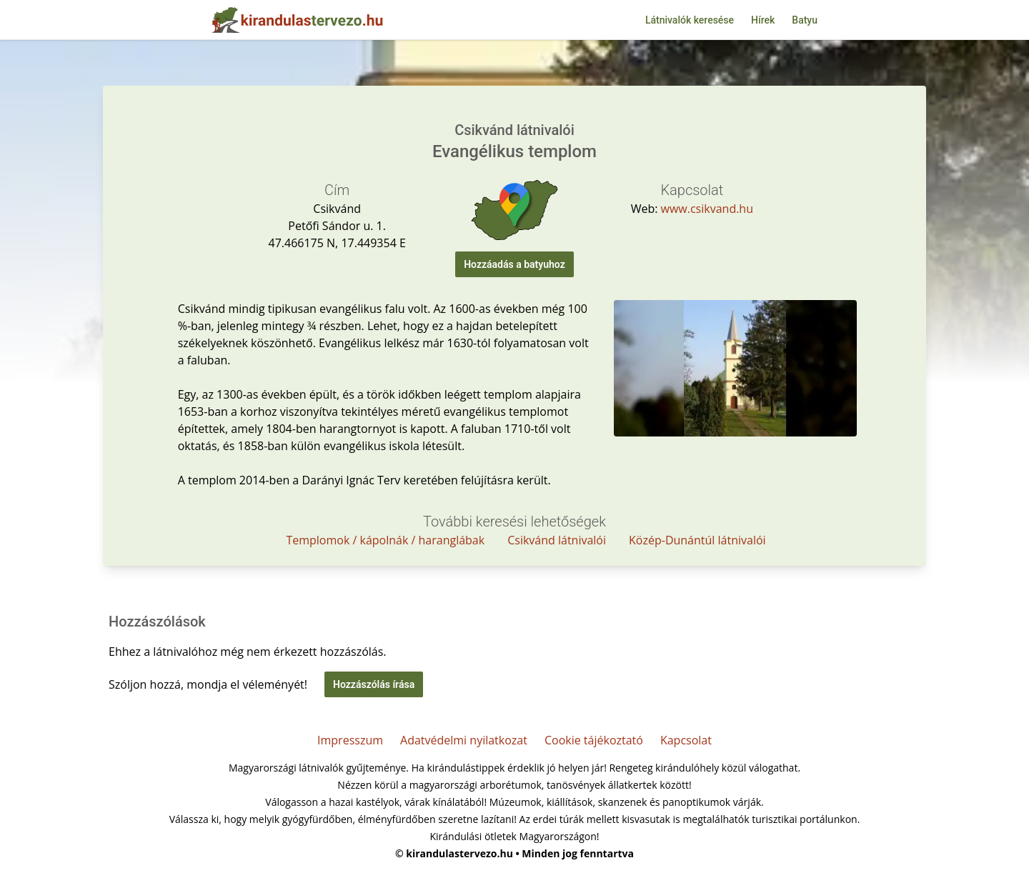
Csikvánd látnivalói (556, 540)
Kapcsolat (686, 740)
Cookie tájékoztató (594, 740)
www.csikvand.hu (707, 208)
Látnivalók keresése (689, 20)
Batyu (804, 20)
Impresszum (350, 740)
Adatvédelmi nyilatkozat (463, 740)
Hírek (763, 20)
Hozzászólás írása (373, 684)
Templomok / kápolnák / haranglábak (385, 540)
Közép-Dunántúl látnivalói (697, 540)
